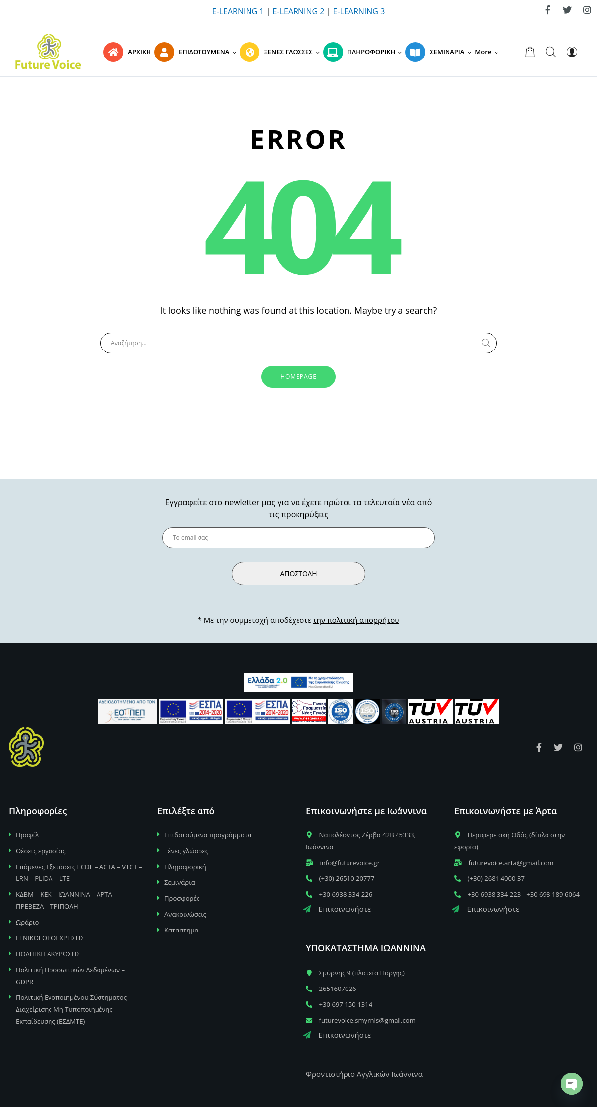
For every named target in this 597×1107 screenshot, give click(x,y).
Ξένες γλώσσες (186, 850)
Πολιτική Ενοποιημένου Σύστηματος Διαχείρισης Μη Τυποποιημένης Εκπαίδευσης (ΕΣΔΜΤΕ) (71, 1009)
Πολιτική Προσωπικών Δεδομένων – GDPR (70, 975)
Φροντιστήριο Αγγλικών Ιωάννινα (364, 1074)
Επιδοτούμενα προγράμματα (207, 834)
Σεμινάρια (179, 882)
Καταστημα (181, 930)
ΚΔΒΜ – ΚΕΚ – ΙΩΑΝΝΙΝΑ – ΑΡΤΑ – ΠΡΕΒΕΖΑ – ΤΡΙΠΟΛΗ (66, 900)
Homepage (298, 376)
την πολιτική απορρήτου (356, 620)
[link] (547, 10)
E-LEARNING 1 (238, 11)
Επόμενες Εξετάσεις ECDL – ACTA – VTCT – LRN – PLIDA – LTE (79, 872)
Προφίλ (27, 834)
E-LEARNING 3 (359, 11)
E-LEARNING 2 (299, 11)
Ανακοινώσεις (185, 914)
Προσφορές (181, 898)
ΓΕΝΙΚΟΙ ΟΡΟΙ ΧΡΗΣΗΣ (50, 937)
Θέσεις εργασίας (41, 850)
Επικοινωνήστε (337, 909)
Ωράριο (27, 922)
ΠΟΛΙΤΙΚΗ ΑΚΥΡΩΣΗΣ (48, 953)
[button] (488, 51)
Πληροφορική (185, 866)
